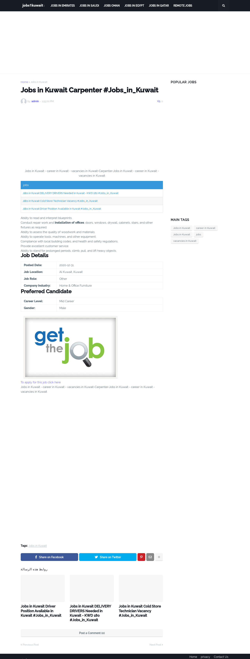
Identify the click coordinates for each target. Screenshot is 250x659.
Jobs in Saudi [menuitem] (89, 5)
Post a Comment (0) (92, 627)
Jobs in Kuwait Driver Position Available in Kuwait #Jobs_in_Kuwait (62, 208)
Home (24, 82)
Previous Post (31, 638)
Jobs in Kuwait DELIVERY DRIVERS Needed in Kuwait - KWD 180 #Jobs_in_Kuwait (70, 193)
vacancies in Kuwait (184, 240)
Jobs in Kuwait (38, 82)
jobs (198, 234)
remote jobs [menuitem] (182, 5)
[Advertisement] (125, 42)
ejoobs (25, 653)
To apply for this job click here (41, 382)
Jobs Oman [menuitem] (112, 5)
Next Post (155, 638)
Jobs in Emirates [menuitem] (63, 5)
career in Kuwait (205, 228)
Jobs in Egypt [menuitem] (134, 5)
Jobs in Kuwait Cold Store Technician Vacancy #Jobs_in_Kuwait (60, 200)
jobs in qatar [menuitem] (159, 5)
